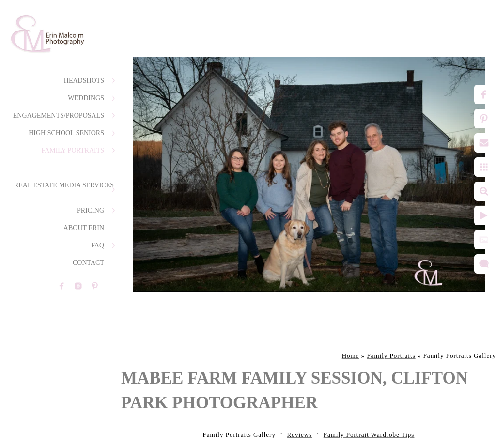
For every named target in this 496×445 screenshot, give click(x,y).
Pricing (90, 210)
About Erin (83, 227)
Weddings (86, 98)
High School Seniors (66, 133)
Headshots (84, 80)
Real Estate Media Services (64, 185)
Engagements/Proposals (58, 115)
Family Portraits (72, 150)
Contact (88, 262)
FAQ (97, 245)
